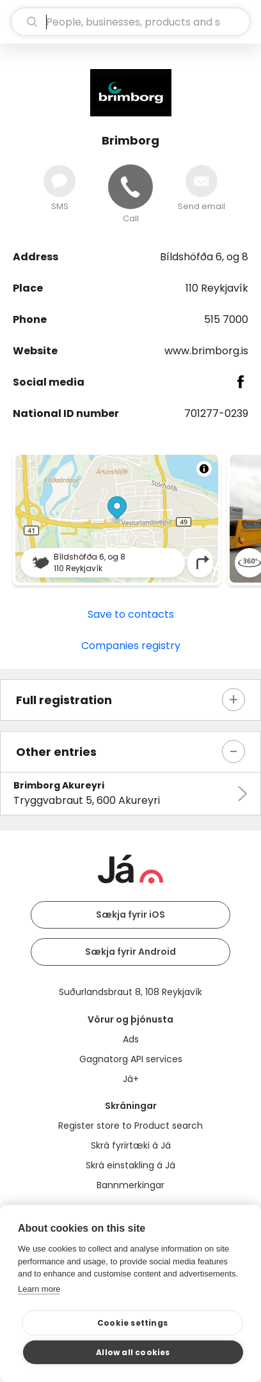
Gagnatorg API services (130, 1059)
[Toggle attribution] (204, 468)
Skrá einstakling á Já (130, 1165)
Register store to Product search (130, 1125)
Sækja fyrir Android (130, 951)
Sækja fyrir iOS (130, 914)
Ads (131, 1039)
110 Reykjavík (217, 288)
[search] (130, 21)
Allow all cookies (133, 1352)
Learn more (39, 1289)
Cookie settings (132, 1322)
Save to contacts (131, 614)
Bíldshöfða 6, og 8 (204, 256)
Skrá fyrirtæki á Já (131, 1145)
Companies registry (130, 645)
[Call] (130, 186)
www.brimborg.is (206, 350)
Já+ (131, 1078)
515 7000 (226, 319)
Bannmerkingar (130, 1185)
